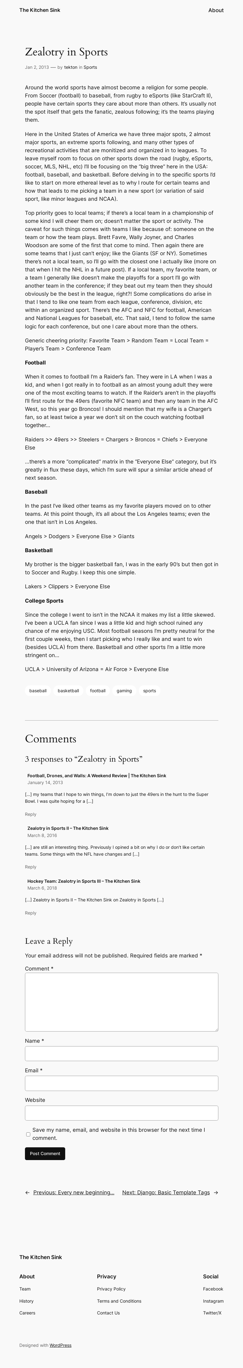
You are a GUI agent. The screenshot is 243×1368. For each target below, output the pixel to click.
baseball (37, 690)
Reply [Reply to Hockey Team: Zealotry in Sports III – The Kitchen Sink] (30, 912)
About (216, 10)
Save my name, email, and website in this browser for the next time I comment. (118, 1134)
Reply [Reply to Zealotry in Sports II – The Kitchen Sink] (30, 866)
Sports (90, 67)
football (97, 690)
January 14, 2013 (45, 782)
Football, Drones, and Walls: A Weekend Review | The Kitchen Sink (96, 775)
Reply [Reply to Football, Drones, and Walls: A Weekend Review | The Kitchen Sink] (30, 814)
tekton (70, 67)
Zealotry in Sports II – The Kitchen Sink (68, 828)
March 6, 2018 (42, 888)
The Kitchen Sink (39, 10)
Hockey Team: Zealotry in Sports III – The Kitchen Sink (83, 881)
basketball (68, 690)
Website (35, 1100)
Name (34, 1041)
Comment (39, 969)
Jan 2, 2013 (37, 67)
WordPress (60, 1345)
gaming (124, 690)
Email (34, 1070)
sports (149, 690)
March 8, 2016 (42, 835)
